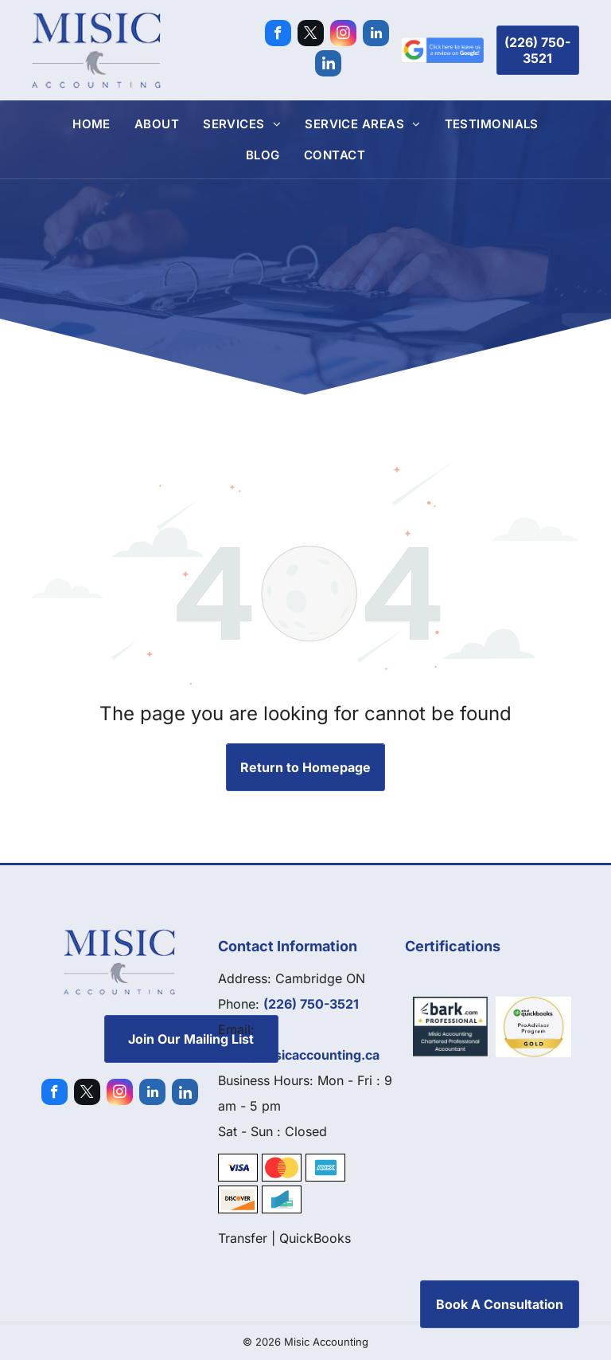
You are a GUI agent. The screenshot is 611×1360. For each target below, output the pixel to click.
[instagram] (343, 35)
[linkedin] (376, 35)
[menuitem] (91, 123)
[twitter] (311, 35)
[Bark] (450, 1027)
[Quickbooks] (533, 1027)
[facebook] (278, 35)
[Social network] (328, 65)
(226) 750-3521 (311, 1004)
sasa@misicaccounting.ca (298, 1055)
